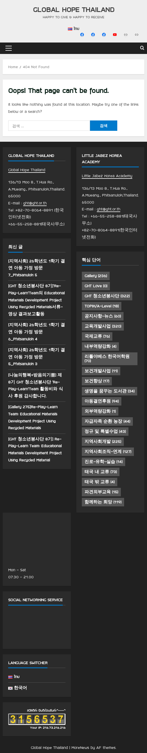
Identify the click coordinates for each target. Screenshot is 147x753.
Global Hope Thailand (73, 9)
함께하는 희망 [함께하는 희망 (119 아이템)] (103, 502)
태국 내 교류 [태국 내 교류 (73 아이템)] (101, 471)
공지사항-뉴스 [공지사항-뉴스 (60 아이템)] (103, 316)
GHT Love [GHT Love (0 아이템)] (96, 285)
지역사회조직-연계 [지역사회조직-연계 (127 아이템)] (108, 451)
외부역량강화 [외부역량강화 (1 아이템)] (100, 411)
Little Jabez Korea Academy (107, 175)
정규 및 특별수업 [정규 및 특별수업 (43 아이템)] (105, 431)
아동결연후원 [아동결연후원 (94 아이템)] (102, 401)
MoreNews (80, 747)
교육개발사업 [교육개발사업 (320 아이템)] (103, 326)
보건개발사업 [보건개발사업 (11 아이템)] (101, 370)
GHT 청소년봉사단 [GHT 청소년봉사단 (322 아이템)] (107, 296)
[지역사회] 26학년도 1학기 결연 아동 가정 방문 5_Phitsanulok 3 (36, 356)
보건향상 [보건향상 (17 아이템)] (97, 381)
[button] (8, 48)
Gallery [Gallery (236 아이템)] (96, 275)
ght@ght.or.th (35, 203)
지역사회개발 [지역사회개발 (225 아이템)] (103, 441)
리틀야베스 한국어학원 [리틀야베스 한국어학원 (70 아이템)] (107, 358)
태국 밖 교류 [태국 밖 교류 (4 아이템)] (100, 481)
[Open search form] (142, 48)
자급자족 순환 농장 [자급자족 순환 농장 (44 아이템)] (107, 421)
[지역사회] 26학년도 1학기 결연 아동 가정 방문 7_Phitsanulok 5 (36, 268)
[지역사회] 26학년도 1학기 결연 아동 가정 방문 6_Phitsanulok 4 (36, 331)
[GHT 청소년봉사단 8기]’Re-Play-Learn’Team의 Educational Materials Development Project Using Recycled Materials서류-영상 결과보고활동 (36, 299)
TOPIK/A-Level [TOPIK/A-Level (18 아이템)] (102, 306)
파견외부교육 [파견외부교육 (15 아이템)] (101, 491)
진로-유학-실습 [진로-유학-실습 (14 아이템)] (103, 461)
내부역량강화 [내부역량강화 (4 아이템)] (100, 346)
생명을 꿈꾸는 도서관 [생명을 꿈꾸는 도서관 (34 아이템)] (109, 391)
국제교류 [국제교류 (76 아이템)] (97, 336)
